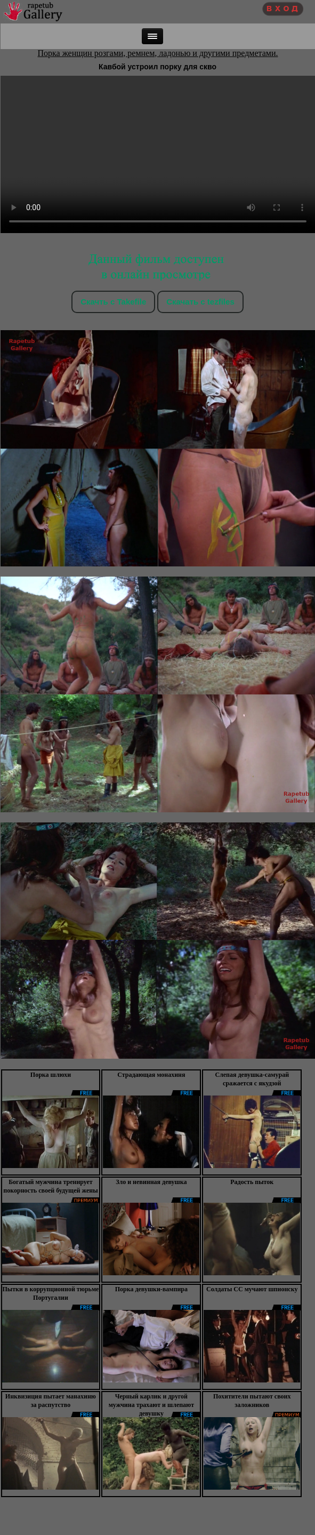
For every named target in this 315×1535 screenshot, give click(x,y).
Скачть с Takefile (113, 301)
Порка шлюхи (50, 1074)
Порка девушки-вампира (151, 1289)
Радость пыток (251, 1182)
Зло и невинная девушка (151, 1182)
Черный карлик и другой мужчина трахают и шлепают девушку (151, 1405)
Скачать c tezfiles (200, 301)
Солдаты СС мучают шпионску (251, 1289)
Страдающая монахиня (151, 1074)
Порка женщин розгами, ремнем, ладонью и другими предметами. (158, 53)
